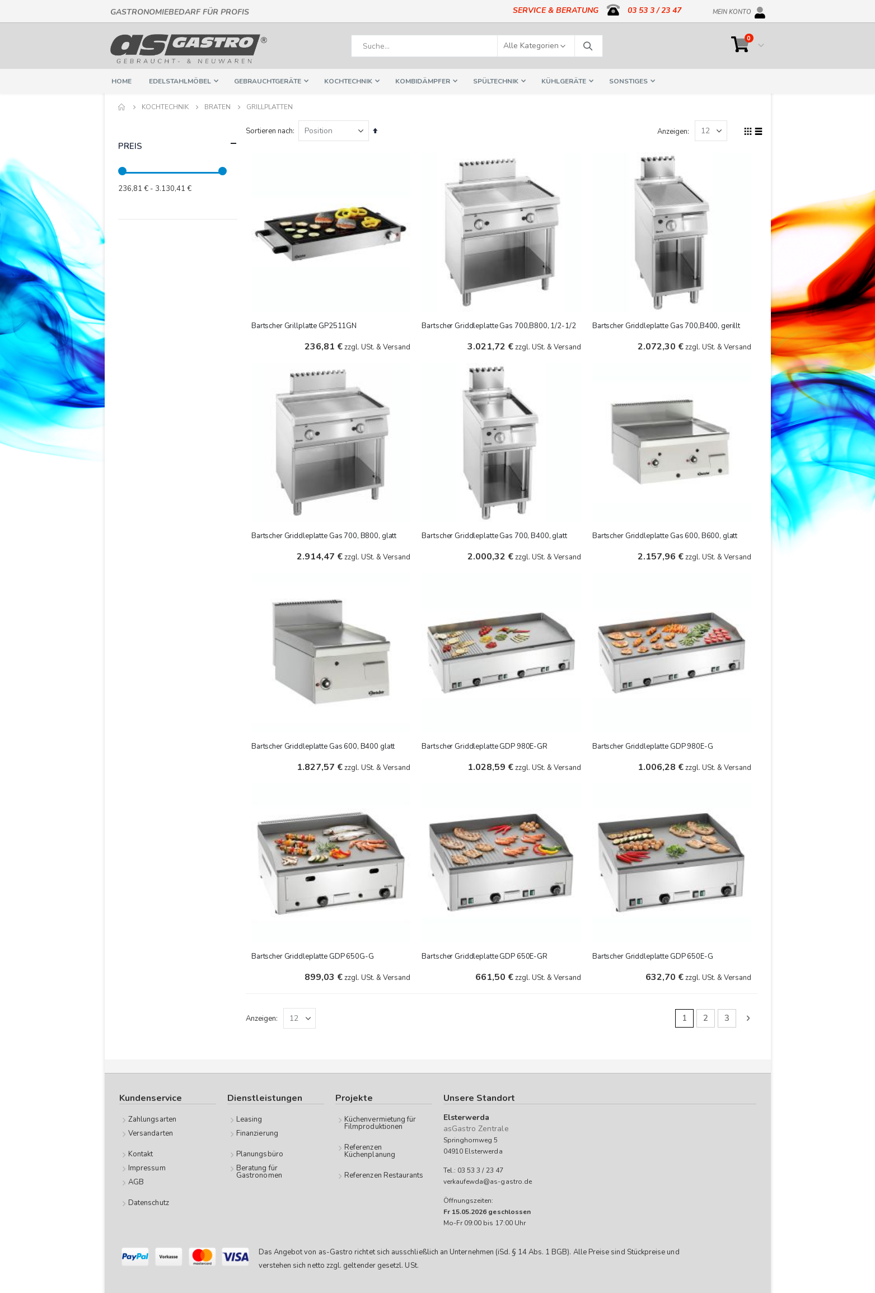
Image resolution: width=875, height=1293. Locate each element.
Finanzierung (257, 1133)
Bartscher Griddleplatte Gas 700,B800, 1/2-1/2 (501, 325)
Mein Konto (732, 10)
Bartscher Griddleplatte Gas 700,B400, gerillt (667, 325)
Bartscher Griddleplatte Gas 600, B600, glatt (665, 535)
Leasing (249, 1119)
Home (122, 107)
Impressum (147, 1168)
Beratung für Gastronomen (259, 1171)
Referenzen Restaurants (383, 1175)
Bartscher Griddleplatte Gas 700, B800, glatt (326, 535)
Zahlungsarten (152, 1119)
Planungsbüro (259, 1154)
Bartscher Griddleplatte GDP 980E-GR (486, 745)
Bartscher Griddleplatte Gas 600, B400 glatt (325, 745)
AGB (136, 1182)
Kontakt (140, 1154)
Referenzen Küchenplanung (369, 1150)
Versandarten (150, 1133)
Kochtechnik (165, 107)
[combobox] (477, 46)
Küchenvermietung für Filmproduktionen (380, 1122)
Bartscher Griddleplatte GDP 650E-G (653, 955)
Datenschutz (148, 1202)
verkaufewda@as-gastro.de (487, 1181)
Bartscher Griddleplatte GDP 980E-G (653, 745)
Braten (217, 107)
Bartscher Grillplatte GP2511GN (306, 325)
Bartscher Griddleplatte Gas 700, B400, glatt (496, 535)
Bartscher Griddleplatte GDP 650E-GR (486, 955)
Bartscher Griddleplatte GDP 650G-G (315, 955)
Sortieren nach (272, 131)
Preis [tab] (177, 144)
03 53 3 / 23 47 (654, 10)
